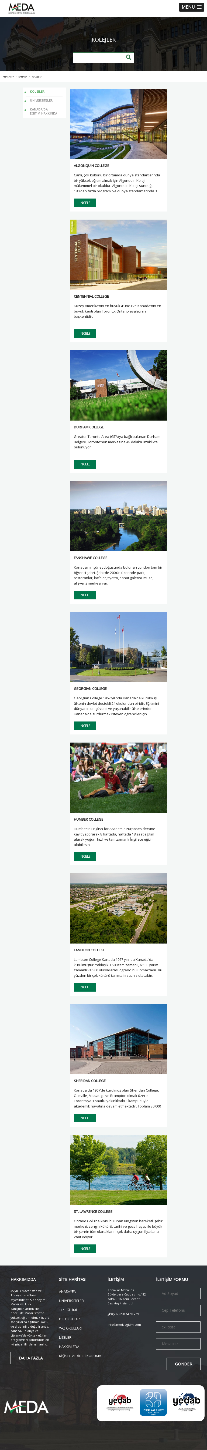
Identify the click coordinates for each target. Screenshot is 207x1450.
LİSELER (65, 1337)
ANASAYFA (67, 1291)
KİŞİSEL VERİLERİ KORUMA (80, 1355)
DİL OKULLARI (70, 1319)
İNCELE (85, 202)
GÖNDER (183, 1364)
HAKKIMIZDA (69, 1346)
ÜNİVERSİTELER (71, 1300)
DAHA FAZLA (31, 1358)
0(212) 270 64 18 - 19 (123, 1314)
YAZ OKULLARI (70, 1328)
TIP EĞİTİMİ (68, 1309)
